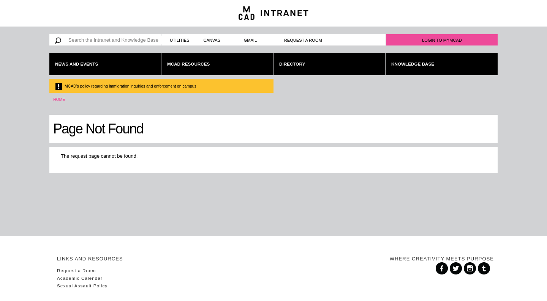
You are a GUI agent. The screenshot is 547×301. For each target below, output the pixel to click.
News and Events (76, 63)
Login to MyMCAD (442, 40)
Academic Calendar (80, 278)
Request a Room (303, 40)
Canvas (212, 40)
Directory (292, 63)
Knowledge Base (412, 63)
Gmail (250, 40)
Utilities (180, 40)
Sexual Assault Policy (82, 285)
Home (59, 99)
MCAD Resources (188, 63)
